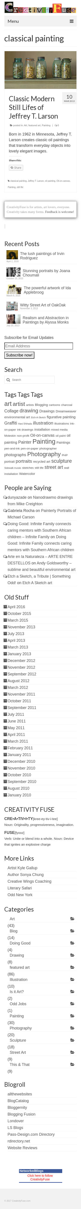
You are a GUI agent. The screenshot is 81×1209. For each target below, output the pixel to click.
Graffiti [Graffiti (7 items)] (10, 423)
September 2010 (22, 781)
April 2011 (16, 734)
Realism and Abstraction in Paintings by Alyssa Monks (46, 320)
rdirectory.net (19, 1141)
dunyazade (17, 497)
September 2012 (22, 674)
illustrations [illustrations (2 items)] (61, 423)
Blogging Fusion (21, 1114)
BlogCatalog (18, 1101)
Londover (16, 1121)
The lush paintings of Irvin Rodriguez (42, 256)
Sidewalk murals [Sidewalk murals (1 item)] (12, 468)
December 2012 (21, 660)
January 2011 (19, 755)
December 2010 (21, 761)
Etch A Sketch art (37, 583)
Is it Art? (17, 992)
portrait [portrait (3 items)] (9, 461)
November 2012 (21, 667)
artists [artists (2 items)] (30, 405)
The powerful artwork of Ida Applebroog (47, 290)
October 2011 (19, 701)
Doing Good (20, 943)
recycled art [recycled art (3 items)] (41, 461)
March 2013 (18, 647)
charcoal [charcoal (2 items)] (66, 405)
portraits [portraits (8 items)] (24, 461)
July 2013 (16, 634)
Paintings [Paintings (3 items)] (63, 442)
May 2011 (16, 728)
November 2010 (21, 768)
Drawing (17, 955)
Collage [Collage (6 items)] (11, 411)
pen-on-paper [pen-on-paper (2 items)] (29, 448)
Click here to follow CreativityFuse (40, 1177)
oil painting (50, 181)
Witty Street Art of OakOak (43, 305)
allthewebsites (20, 1094)
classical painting (18, 181)
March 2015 (18, 620)
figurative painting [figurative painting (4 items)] (61, 417)
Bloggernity (17, 1107)
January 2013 (19, 654)
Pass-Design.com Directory (31, 1134)
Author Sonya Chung (26, 874)
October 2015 (19, 613)
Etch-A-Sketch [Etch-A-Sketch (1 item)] (38, 417)
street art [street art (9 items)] (53, 467)
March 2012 (18, 687)
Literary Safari (20, 888)
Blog (13, 931)
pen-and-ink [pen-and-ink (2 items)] (12, 448)
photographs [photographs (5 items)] (15, 455)
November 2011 (21, 694)
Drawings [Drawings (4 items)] (47, 411)
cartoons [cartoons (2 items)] (54, 405)
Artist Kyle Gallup (22, 868)
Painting (46, 125)
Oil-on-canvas (63, 181)
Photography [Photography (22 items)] (44, 454)
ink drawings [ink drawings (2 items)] (25, 429)
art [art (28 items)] (8, 403)
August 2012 (18, 681)
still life (20, 187)
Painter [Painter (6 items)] (24, 442)
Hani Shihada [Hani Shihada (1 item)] (25, 423)
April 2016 (16, 607)
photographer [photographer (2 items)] (48, 448)
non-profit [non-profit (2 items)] (23, 435)
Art (25, 125)
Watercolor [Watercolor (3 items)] (27, 473)
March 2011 (18, 741)
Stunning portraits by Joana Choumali (46, 273)
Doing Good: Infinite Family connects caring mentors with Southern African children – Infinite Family (39, 530)
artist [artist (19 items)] (19, 404)
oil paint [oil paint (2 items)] (60, 435)
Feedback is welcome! (59, 212)
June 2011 (17, 721)
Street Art (18, 1052)
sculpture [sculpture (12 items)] (61, 461)
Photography (21, 1028)
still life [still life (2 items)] (39, 467)
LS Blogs (15, 1128)
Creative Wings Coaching (29, 881)
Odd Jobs (18, 1004)
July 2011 (16, 714)
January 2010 (19, 795)
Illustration (18, 979)
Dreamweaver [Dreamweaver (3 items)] (66, 411)
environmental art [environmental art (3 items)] (17, 417)
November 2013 (21, 627)
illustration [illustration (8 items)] (43, 422)
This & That (20, 1064)
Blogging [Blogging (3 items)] (41, 405)
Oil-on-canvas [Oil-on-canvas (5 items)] (42, 435)
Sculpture (18, 1040)
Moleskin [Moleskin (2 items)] (10, 435)
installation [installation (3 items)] (42, 429)
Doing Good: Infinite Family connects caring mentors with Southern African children (41, 543)
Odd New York (20, 895)
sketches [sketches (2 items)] (28, 467)
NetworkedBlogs (31, 1171)
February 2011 (20, 748)
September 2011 (22, 708)
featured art (34, 125)
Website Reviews (22, 1148)
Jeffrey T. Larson (36, 181)
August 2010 (18, 788)
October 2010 (19, 775)
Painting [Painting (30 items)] (43, 441)
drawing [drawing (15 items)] (28, 410)
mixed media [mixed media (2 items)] (59, 429)
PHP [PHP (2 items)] (65, 455)
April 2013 (16, 640)
